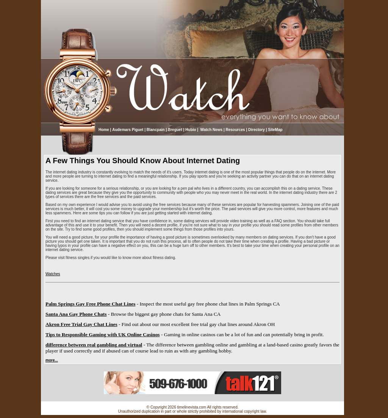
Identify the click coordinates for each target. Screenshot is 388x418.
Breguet (175, 130)
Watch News (210, 130)
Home (104, 130)
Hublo (190, 130)
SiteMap (275, 130)
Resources (235, 130)
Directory (256, 130)
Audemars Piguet (127, 130)
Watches (52, 274)
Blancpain (156, 130)
